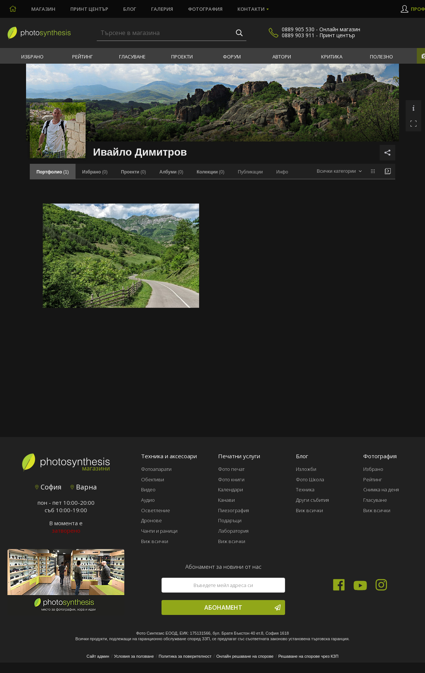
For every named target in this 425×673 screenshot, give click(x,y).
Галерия (162, 9)
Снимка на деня (381, 489)
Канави (226, 500)
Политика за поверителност (185, 656)
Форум (232, 56)
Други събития (312, 500)
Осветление (155, 510)
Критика (331, 56)
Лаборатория (233, 530)
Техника (305, 489)
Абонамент (242, 607)
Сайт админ (98, 656)
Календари (230, 489)
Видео (148, 489)
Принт (89, 9)
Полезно (381, 56)
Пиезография (233, 510)
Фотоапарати (156, 469)
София (48, 486)
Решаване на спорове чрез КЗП (308, 656)
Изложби (306, 469)
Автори (281, 56)
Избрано (32, 56)
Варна (83, 486)
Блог (129, 9)
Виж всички (154, 541)
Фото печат (231, 469)
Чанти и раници (159, 530)
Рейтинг (82, 56)
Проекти (182, 56)
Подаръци (230, 520)
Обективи (152, 479)
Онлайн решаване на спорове (245, 656)
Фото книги (231, 479)
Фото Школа (310, 479)
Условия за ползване (134, 656)
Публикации (250, 172)
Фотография (205, 9)
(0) (95, 172)
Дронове (151, 520)
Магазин (43, 9)
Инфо (282, 172)
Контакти (251, 9)
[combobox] (339, 171)
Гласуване (132, 56)
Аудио (148, 500)
